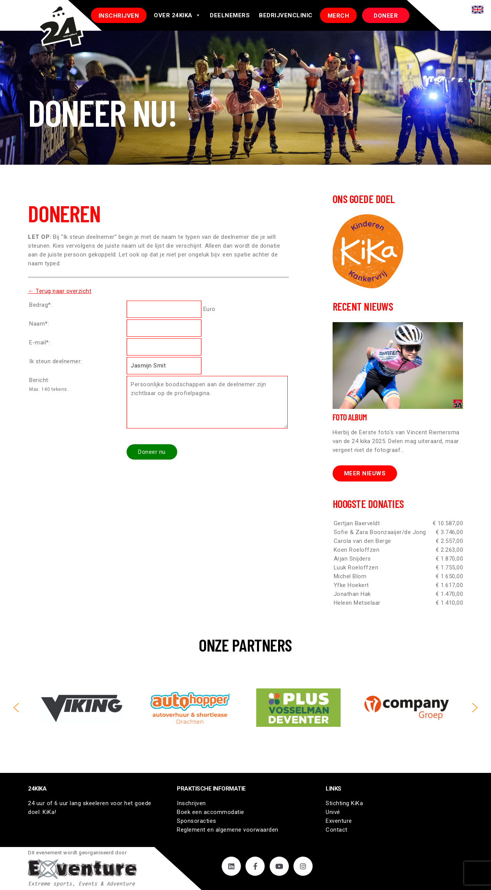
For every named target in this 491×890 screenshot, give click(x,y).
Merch (338, 15)
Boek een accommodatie (210, 812)
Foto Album (350, 417)
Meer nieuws (365, 473)
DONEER (386, 15)
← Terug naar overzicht (59, 291)
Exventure (339, 820)
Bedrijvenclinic (286, 15)
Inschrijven (191, 803)
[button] (16, 707)
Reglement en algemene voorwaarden (227, 829)
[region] (245, 707)
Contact (337, 829)
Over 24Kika (177, 15)
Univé (333, 812)
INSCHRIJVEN (119, 15)
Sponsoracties (196, 820)
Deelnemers (230, 15)
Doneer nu (152, 451)
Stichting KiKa (344, 803)
